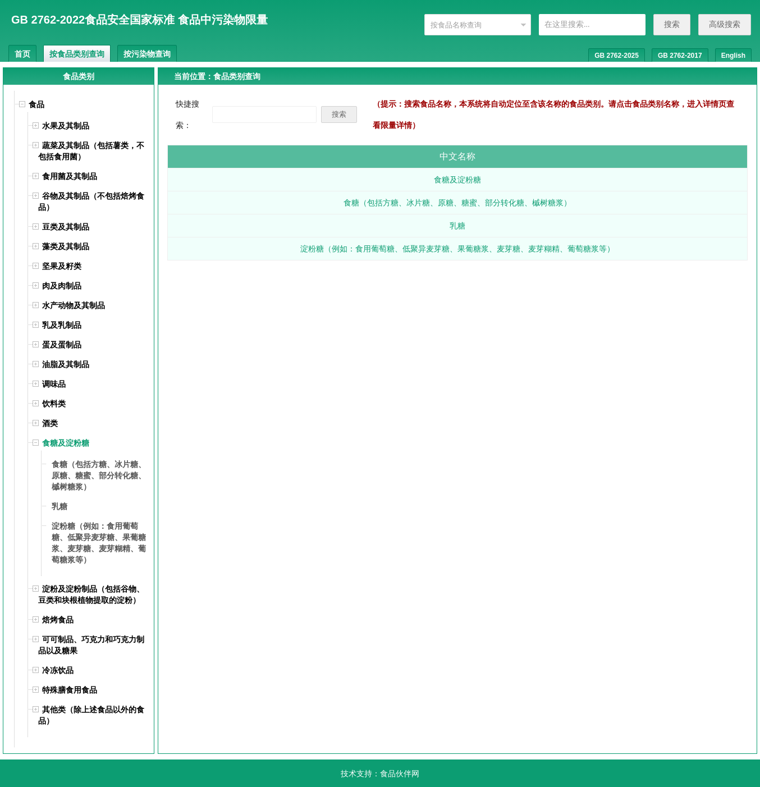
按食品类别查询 (76, 53)
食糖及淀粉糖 (457, 179)
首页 (22, 53)
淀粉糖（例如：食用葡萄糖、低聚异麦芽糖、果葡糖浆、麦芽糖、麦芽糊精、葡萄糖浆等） (457, 248)
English (733, 56)
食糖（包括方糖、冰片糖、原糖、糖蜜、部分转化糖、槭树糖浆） (457, 202)
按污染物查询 (147, 53)
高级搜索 (724, 24)
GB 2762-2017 (680, 56)
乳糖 (457, 225)
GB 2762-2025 (616, 56)
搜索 (672, 24)
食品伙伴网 (399, 773)
